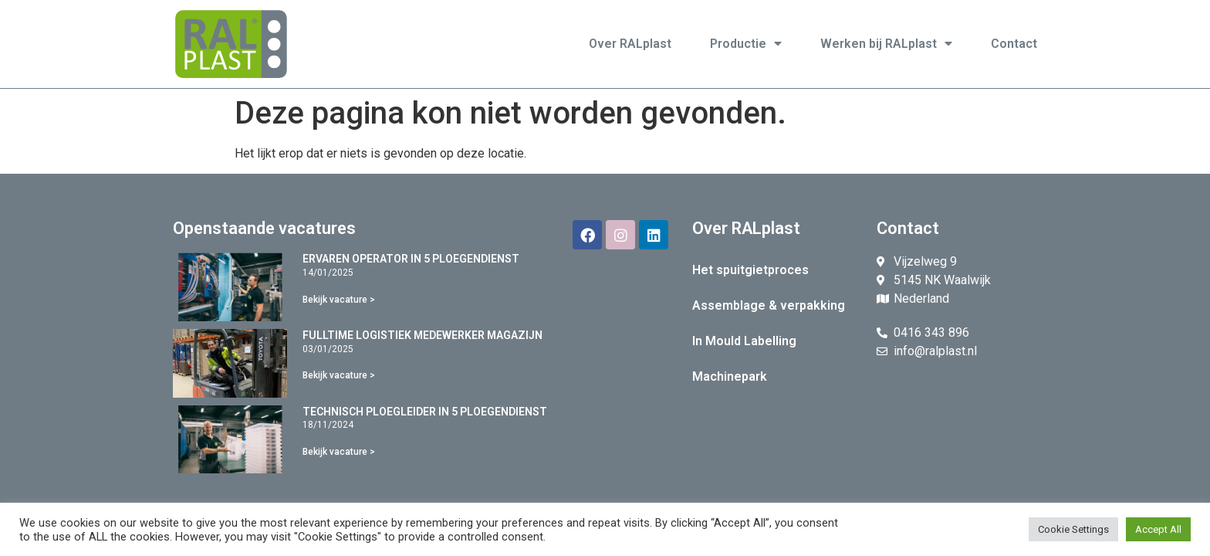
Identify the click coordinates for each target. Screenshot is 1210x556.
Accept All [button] (1158, 529)
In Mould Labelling (744, 341)
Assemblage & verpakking (768, 305)
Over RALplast (630, 43)
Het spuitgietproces (750, 270)
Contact (1014, 43)
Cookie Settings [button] (1073, 529)
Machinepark (729, 376)
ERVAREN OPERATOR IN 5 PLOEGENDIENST (410, 259)
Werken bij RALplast (886, 43)
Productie (746, 43)
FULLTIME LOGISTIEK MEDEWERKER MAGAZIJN (422, 335)
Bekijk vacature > (338, 299)
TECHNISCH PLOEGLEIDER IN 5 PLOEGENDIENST (424, 411)
